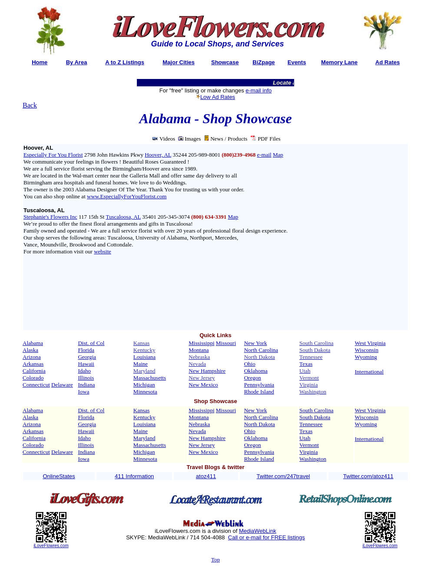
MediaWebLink (257, 531)
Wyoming (366, 357)
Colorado (33, 377)
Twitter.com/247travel (283, 476)
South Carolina (316, 410)
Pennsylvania (259, 384)
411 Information (134, 476)
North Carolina (261, 350)
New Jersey (202, 445)
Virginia (308, 452)
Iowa (83, 391)
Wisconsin (366, 350)
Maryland (144, 438)
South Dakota (314, 417)
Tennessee (310, 424)
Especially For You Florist (53, 154)
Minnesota (145, 391)
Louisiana (144, 357)
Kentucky (144, 417)
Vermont (309, 445)
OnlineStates (59, 476)
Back (30, 105)
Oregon (252, 377)
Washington (312, 459)
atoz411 (206, 476)
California (34, 371)
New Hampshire (207, 371)
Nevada (197, 431)
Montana (199, 350)
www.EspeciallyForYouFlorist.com (126, 196)
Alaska (30, 350)
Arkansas (33, 364)
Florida (86, 350)
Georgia (87, 357)
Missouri (226, 343)
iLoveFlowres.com (51, 545)
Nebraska (199, 424)
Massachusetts (149, 377)
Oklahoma (256, 371)
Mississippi (201, 343)
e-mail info (258, 90)
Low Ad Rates (217, 97)
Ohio (249, 364)
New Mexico (203, 384)
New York (255, 343)
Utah (304, 438)
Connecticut (36, 384)
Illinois (86, 377)
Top (215, 559)
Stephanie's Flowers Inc (50, 216)
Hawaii (86, 364)
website (102, 251)
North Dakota (259, 424)
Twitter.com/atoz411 (368, 476)
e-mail (264, 154)
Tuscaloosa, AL (123, 216)
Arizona (32, 357)
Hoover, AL (158, 154)
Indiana (86, 384)
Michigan (144, 384)
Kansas (141, 410)
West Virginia (370, 343)
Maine (140, 364)
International (369, 371)
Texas (305, 364)
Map (278, 154)
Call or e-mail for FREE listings (266, 537)
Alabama (33, 343)
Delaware (62, 384)
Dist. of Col (91, 343)
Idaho (84, 371)
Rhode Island (259, 391)
